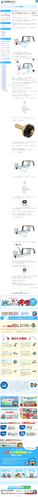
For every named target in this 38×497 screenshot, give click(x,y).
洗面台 (3, 33)
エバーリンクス (4, 26)
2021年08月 (4, 65)
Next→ (9, 12)
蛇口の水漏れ (4, 32)
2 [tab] (19, 309)
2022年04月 (4, 74)
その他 (3, 25)
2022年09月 (4, 79)
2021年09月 (4, 66)
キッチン (3, 34)
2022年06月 (4, 76)
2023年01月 (4, 83)
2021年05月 (4, 64)
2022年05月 (4, 75)
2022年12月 (4, 82)
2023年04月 (4, 86)
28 (4, 20)
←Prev (2, 12)
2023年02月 (4, 84)
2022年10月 (4, 80)
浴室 (2, 35)
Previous (1, 302)
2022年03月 (4, 73)
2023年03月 (4, 85)
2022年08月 (4, 78)
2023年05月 (4, 87)
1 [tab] (18, 309)
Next (37, 302)
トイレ (3, 31)
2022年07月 (4, 77)
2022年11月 (4, 81)
